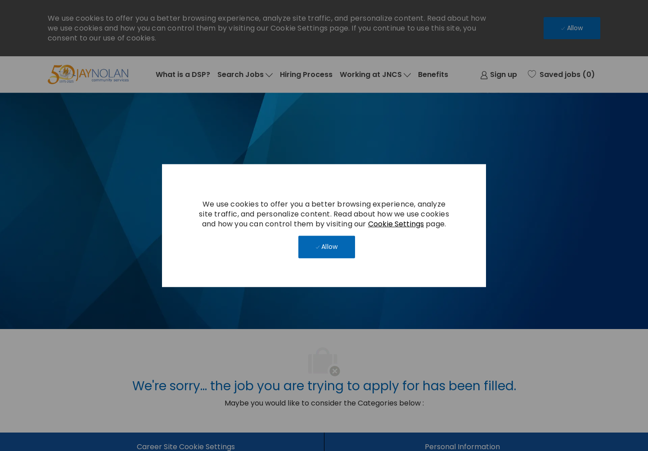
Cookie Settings (396, 223)
